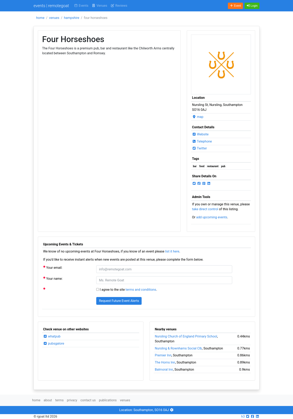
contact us (88, 400)
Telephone (202, 141)
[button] (252, 6)
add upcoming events (211, 217)
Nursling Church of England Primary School (186, 336)
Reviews (118, 6)
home (40, 18)
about (48, 400)
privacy (72, 400)
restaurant (213, 166)
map (197, 117)
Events (81, 6)
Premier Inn (163, 355)
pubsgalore (53, 343)
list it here (172, 251)
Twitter (199, 148)
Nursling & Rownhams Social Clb (178, 348)
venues (54, 18)
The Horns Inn (165, 362)
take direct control (205, 209)
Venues (99, 6)
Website (200, 134)
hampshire (71, 18)
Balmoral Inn (164, 369)
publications (108, 400)
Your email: (52, 267)
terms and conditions (141, 290)
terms (59, 400)
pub (223, 166)
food (201, 166)
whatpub (52, 336)
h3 (243, 416)
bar (195, 166)
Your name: (53, 278)
